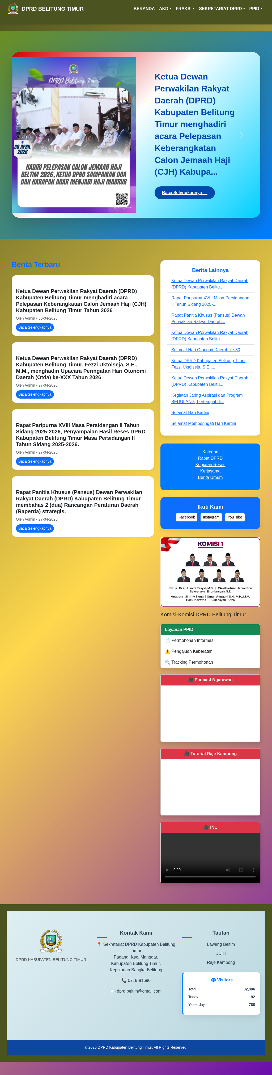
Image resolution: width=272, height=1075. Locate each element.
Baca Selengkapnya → (184, 192)
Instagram (211, 517)
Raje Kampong (221, 962)
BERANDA (144, 8)
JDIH (221, 953)
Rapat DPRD (210, 458)
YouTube (235, 517)
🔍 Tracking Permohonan (189, 662)
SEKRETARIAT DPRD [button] (220, 8)
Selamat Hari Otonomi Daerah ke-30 (205, 350)
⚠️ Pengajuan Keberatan (188, 651)
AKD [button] (163, 8)
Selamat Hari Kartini (190, 412)
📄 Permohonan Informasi (189, 640)
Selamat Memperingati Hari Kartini (203, 423)
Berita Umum (210, 477)
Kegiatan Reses (211, 464)
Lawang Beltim (221, 944)
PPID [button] (254, 8)
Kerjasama (210, 471)
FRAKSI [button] (184, 8)
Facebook (186, 517)
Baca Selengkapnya (35, 327)
